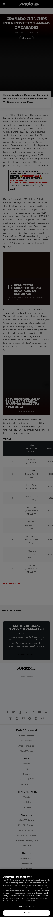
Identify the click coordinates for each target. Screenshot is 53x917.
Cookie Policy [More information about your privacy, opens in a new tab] (29, 901)
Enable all (26, 913)
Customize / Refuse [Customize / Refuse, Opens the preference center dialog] (26, 906)
